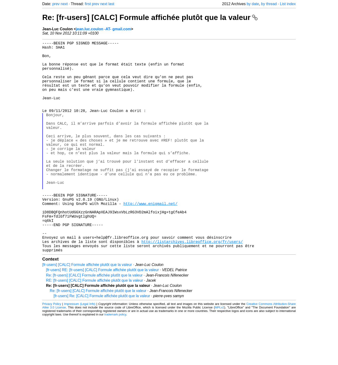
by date (253, 4)
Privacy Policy (51, 351)
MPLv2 (219, 354)
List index (288, 4)
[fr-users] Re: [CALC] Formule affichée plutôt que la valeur (102, 343)
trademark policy (115, 361)
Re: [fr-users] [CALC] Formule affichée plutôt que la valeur (150, 17)
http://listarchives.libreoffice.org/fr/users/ (192, 286)
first (88, 4)
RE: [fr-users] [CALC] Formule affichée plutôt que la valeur (94, 327)
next (64, 4)
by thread (269, 4)
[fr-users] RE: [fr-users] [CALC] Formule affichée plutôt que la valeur (102, 317)
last (111, 4)
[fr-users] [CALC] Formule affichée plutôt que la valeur (87, 312)
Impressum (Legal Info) (79, 351)
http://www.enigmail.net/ (150, 240)
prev (56, 4)
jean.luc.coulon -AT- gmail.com (103, 29)
